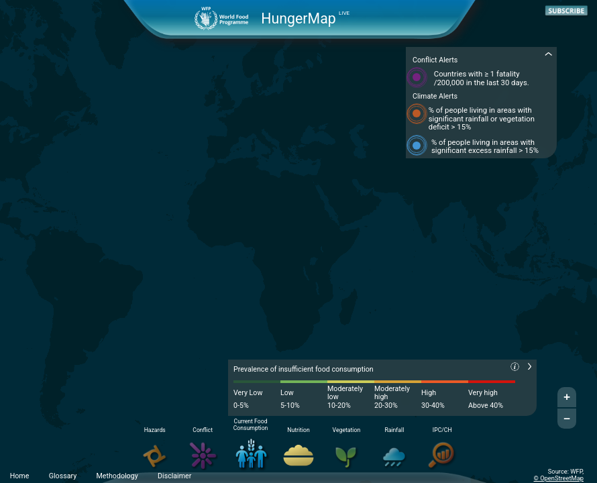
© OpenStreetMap (559, 478)
